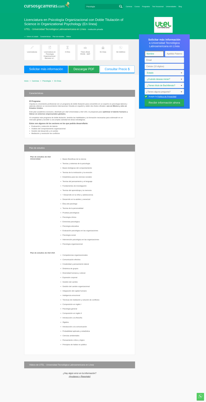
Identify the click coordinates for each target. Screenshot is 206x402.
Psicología (46, 81)
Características (45, 37)
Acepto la (162, 96)
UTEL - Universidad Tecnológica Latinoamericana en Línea (55, 29)
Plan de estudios (58, 37)
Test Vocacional (158, 6)
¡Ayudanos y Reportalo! (80, 377)
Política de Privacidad (166, 96)
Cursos (137, 6)
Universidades (171, 6)
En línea (57, 81)
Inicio (26, 81)
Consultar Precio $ (117, 69)
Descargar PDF (83, 69)
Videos (68, 37)
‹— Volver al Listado (31, 37)
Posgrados (146, 6)
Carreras (129, 6)
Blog (180, 6)
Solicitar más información (46, 69)
